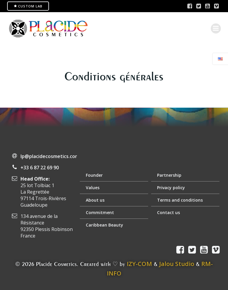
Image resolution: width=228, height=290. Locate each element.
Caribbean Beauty (104, 225)
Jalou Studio (176, 264)
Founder (94, 175)
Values (92, 187)
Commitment (100, 212)
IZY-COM (139, 264)
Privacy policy (171, 187)
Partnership (169, 175)
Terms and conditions (180, 200)
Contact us (168, 212)
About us (95, 200)
